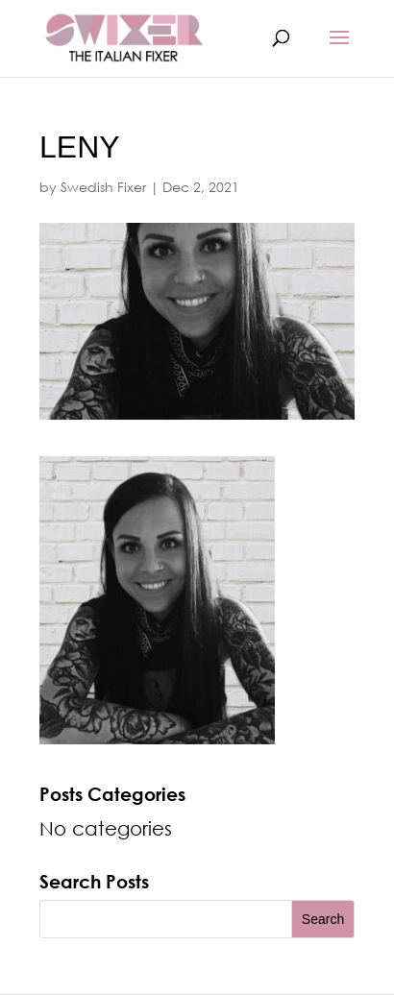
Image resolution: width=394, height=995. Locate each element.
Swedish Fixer (103, 187)
